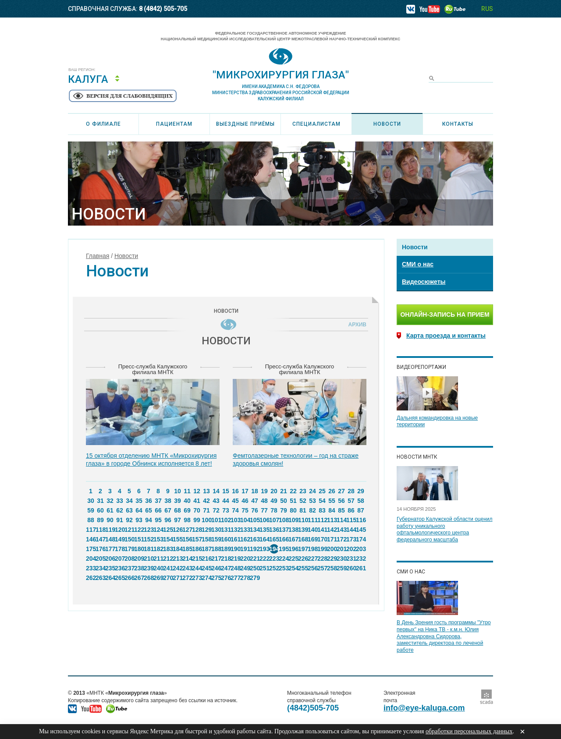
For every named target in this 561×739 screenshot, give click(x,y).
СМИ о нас (417, 264)
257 (322, 568)
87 (360, 510)
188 (216, 548)
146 (91, 539)
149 (119, 539)
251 (264, 568)
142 (332, 529)
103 (235, 519)
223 (274, 558)
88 (90, 519)
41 (196, 500)
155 (177, 539)
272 (187, 577)
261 (361, 568)
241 (168, 568)
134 (254, 529)
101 (216, 519)
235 (110, 568)
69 (187, 510)
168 (303, 539)
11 (187, 491)
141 (322, 529)
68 (177, 510)
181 (148, 548)
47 (254, 500)
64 (138, 510)
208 (129, 558)
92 (129, 519)
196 (293, 548)
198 (312, 548)
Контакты (457, 124)
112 (322, 519)
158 (206, 539)
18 (254, 491)
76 (254, 510)
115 (351, 519)
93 (138, 519)
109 (293, 519)
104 (245, 519)
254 (293, 568)
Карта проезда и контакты (446, 335)
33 (119, 500)
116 (361, 519)
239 (148, 568)
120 (119, 529)
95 (158, 519)
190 (235, 548)
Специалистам (316, 124)
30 (90, 500)
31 (100, 500)
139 (303, 529)
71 (206, 510)
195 (283, 548)
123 (148, 529)
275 (216, 577)
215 (197, 558)
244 (197, 568)
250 (254, 568)
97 (177, 519)
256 (312, 568)
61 (110, 510)
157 (197, 539)
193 (264, 548)
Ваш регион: (82, 70)
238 (139, 568)
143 (341, 529)
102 (226, 519)
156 (187, 539)
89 (100, 519)
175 (91, 548)
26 (331, 491)
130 (216, 529)
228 (322, 558)
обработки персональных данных (469, 731)
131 (226, 529)
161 (235, 539)
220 (245, 558)
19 (264, 491)
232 (361, 558)
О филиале (103, 124)
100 (206, 519)
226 (303, 558)
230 (341, 558)
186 (197, 548)
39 (177, 500)
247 (226, 568)
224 (283, 558)
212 (168, 558)
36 (148, 500)
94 (148, 519)
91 (119, 519)
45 (235, 500)
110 (303, 519)
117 (91, 529)
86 (351, 510)
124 (158, 529)
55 (331, 500)
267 (139, 577)
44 (225, 500)
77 (264, 510)
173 (351, 539)
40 (187, 500)
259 (341, 568)
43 (216, 500)
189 (226, 548)
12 (196, 491)
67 (167, 510)
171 (332, 539)
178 (119, 548)
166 (283, 539)
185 (187, 548)
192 (254, 548)
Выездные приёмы (245, 124)
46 (245, 500)
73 (225, 510)
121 (129, 529)
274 (206, 577)
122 (139, 529)
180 (139, 548)
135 (264, 529)
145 (361, 529)
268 (148, 577)
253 (283, 568)
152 (148, 539)
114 (341, 519)
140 (312, 529)
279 (254, 577)
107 (274, 519)
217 (216, 558)
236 (119, 568)
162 (245, 539)
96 (167, 519)
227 (312, 558)
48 (264, 500)
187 (206, 548)
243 (187, 568)
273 (197, 577)
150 (129, 539)
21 (283, 491)
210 (148, 558)
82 (312, 510)
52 (302, 500)
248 (235, 568)
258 (332, 568)
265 (119, 577)
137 (283, 529)
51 (293, 500)
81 (302, 510)
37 (158, 500)
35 (138, 500)
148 (110, 539)
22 (293, 491)
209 (139, 558)
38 (167, 500)
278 (245, 577)
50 (283, 500)
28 (351, 491)
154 (168, 539)
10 (177, 491)
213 (177, 558)
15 (225, 491)
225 (293, 558)
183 (168, 548)
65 (148, 510)
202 (351, 548)
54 (322, 500)
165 (274, 539)
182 (158, 548)
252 (274, 568)
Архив (355, 324)
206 (110, 558)
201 (341, 548)
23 (302, 491)
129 (206, 529)
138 (293, 529)
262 (91, 577)
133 (245, 529)
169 (312, 539)
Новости (387, 124)
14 (216, 491)
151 (139, 539)
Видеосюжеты (423, 281)
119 (110, 529)
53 (312, 500)
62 (119, 510)
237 (129, 568)
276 (226, 577)
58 (360, 500)
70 (196, 510)
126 (177, 529)
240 (158, 568)
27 (341, 491)
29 (360, 491)
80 (293, 510)
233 (91, 568)
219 (235, 558)
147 (100, 539)
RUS (487, 8)
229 (332, 558)
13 (206, 491)
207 (119, 558)
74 (235, 510)
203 (361, 548)
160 (226, 539)
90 (110, 519)
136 (274, 529)
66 (158, 510)
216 (206, 558)
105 (254, 519)
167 (293, 539)
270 (168, 577)
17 (245, 491)
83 (322, 510)
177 (110, 548)
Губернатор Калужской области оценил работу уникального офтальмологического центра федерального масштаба (445, 529)
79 (283, 510)
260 (351, 568)
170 (322, 539)
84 (331, 510)
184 (177, 548)
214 (187, 558)
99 (196, 519)
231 (351, 558)
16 (235, 491)
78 (273, 510)
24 (312, 491)
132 (235, 529)
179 (129, 548)
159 (216, 539)
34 (129, 500)
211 (158, 558)
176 (100, 548)
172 (341, 539)
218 (226, 558)
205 (100, 558)
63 (129, 510)
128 (197, 529)
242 (177, 568)
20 (273, 491)
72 (216, 510)
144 (351, 529)
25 (322, 491)
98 (187, 519)
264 (110, 577)
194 (274, 548)
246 (216, 568)
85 (341, 510)
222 (264, 558)
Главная (97, 255)
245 (206, 568)
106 (264, 519)
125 (168, 529)
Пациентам (174, 124)
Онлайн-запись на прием (444, 314)
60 (100, 510)
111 (312, 519)
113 (332, 519)
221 (254, 558)
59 (90, 510)
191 (245, 548)
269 (158, 577)
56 (341, 500)
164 (264, 539)
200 (332, 548)
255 (303, 568)
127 (187, 529)
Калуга (88, 79)
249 (245, 568)
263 (100, 577)
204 (91, 558)
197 (303, 548)
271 (177, 577)
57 (351, 500)
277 (235, 577)
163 (254, 539)
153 (158, 539)
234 (100, 568)
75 (245, 510)
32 (110, 500)
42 (206, 500)
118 (100, 529)
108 (283, 519)
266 (129, 577)
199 (322, 548)
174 (361, 539)
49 (273, 500)
